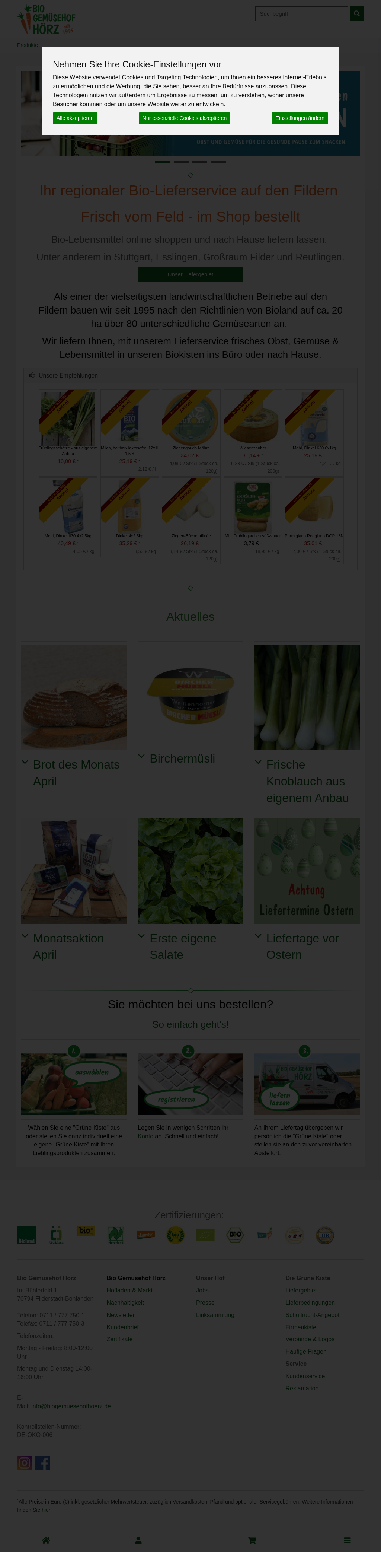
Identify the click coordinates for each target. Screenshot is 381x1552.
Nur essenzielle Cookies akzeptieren (185, 118)
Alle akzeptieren (75, 118)
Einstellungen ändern (299, 118)
